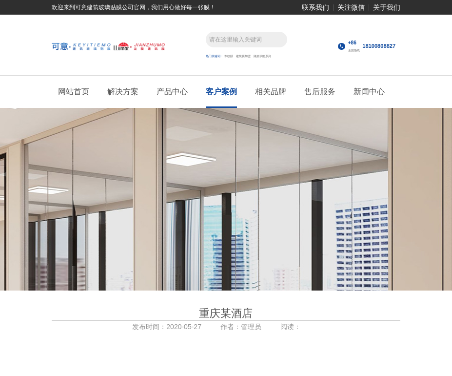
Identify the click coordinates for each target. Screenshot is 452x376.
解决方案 (122, 91)
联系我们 (315, 7)
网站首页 (73, 91)
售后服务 (319, 91)
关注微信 (351, 7)
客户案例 (221, 91)
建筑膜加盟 (243, 56)
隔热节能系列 (262, 56)
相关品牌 (270, 91)
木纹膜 (228, 56)
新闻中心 (369, 91)
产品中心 (172, 91)
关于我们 (386, 7)
